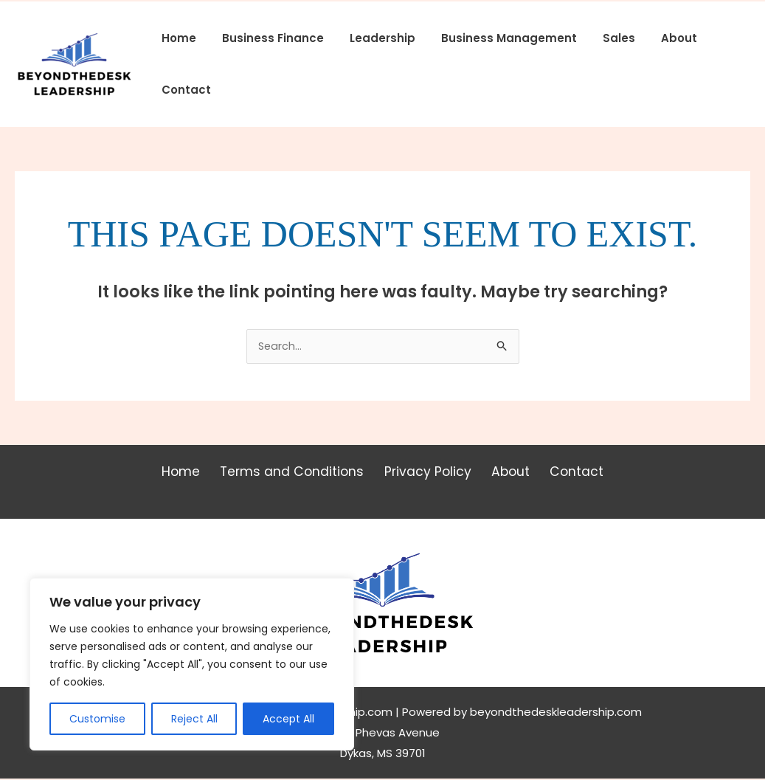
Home (176, 38)
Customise (97, 718)
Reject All (194, 718)
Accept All (288, 718)
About (658, 38)
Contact (184, 89)
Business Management (496, 38)
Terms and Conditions (297, 473)
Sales (602, 38)
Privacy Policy (428, 473)
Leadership (373, 38)
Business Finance (267, 38)
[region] (192, 664)
